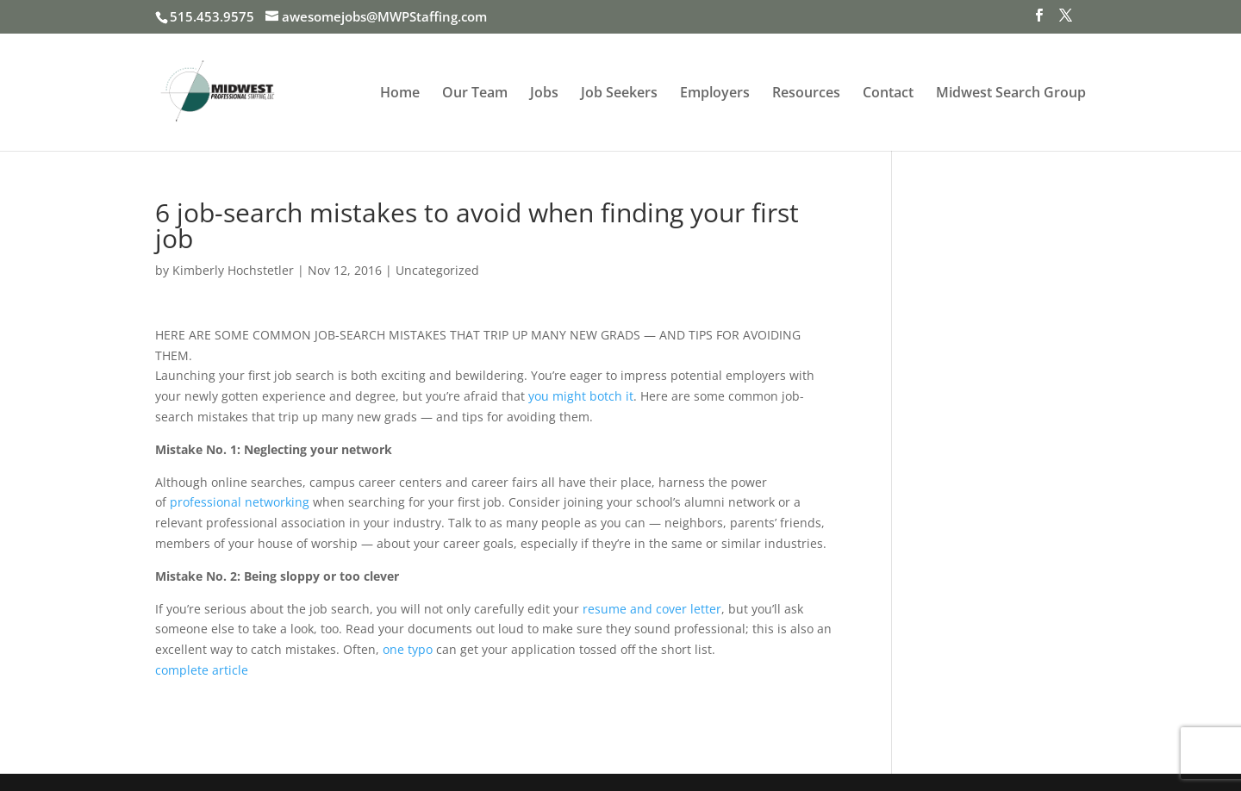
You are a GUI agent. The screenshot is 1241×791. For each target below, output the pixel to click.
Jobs (544, 94)
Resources (806, 94)
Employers (715, 94)
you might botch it (580, 396)
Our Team (475, 94)
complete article (201, 670)
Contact (888, 94)
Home (400, 94)
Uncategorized (437, 270)
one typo (408, 649)
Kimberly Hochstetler (233, 270)
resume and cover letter (652, 609)
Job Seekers (619, 94)
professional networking (239, 502)
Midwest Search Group (1011, 94)
